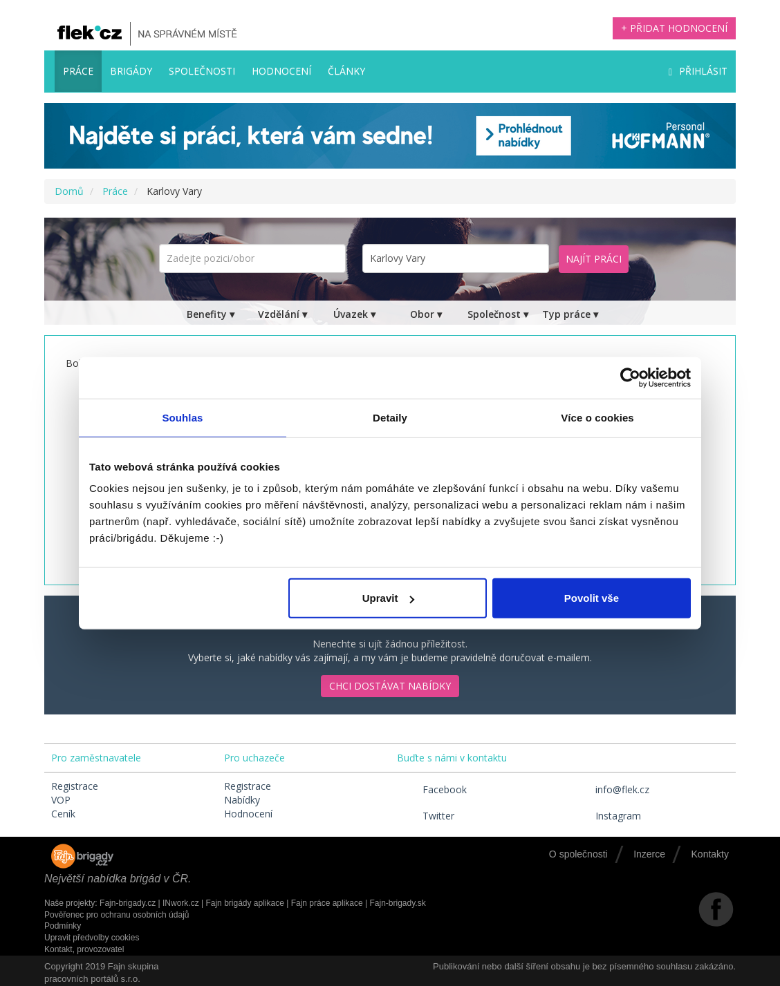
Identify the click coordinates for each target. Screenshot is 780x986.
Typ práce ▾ (570, 314)
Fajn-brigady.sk (398, 903)
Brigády (131, 70)
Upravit (388, 598)
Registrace (74, 786)
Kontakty (710, 854)
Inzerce (649, 854)
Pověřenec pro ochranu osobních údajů (116, 915)
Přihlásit (698, 70)
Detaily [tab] (390, 417)
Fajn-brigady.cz (128, 903)
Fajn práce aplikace (327, 903)
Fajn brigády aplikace (244, 903)
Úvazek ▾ (354, 314)
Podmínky (62, 926)
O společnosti (578, 854)
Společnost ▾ (497, 314)
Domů (69, 191)
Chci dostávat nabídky (390, 685)
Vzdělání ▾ (282, 314)
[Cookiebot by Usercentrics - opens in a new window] (630, 377)
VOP (61, 799)
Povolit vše (591, 598)
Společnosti (202, 70)
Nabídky (242, 799)
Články (346, 70)
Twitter (425, 815)
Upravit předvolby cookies (91, 937)
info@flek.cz (609, 789)
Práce (78, 70)
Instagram (605, 815)
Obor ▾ (426, 314)
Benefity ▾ (210, 314)
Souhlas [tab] (182, 417)
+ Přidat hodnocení (674, 28)
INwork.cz (180, 903)
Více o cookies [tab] (597, 417)
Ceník (63, 813)
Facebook (432, 789)
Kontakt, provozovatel (84, 949)
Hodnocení (281, 70)
